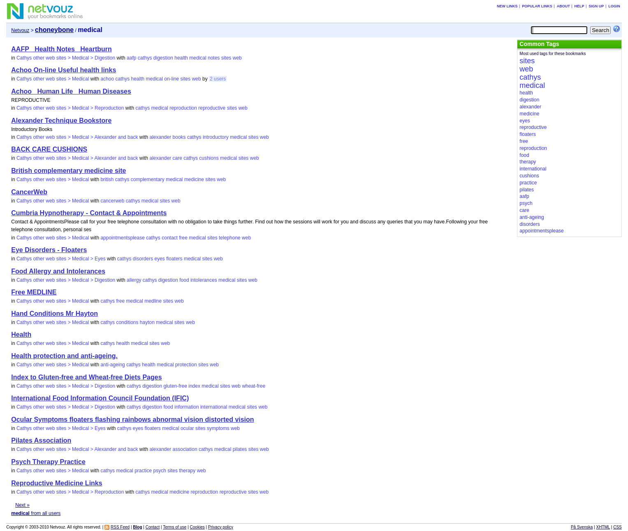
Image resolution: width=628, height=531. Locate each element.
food (184, 280)
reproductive (211, 108)
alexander (160, 137)
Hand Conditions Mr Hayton (54, 313)
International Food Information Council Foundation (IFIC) (100, 398)
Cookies (197, 527)
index (194, 386)
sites (226, 58)
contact (170, 238)
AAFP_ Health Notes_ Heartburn (61, 49)
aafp (131, 58)
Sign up (596, 6)
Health (21, 334)
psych (159, 471)
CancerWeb (29, 191)
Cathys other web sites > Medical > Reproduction (70, 108)
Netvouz (20, 30)
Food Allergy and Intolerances (58, 271)
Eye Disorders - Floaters (49, 249)
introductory (216, 137)
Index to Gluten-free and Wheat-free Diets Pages (86, 377)
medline (153, 301)
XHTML (603, 527)
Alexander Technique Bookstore (61, 120)
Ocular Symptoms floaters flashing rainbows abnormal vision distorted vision (132, 419)
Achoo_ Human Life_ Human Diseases (71, 91)
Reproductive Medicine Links (56, 483)
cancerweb (112, 201)
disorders (143, 259)
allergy (134, 280)
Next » (22, 505)
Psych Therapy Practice (48, 461)
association (185, 449)
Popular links (537, 6)
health (181, 58)
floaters (174, 259)
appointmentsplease (122, 238)
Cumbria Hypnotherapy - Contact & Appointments (89, 212)
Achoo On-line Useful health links (63, 70)
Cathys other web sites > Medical (52, 79)
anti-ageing (112, 365)
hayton (147, 322)
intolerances (203, 280)
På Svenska (582, 527)
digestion (163, 58)
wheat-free (253, 386)
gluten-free (175, 386)
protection (186, 365)
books (179, 137)
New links (507, 6)
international (213, 407)
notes (214, 58)
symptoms (218, 428)
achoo (107, 79)
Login (614, 6)
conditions (127, 322)
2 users (218, 79)
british (107, 179)
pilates (240, 449)
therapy (187, 471)
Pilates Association (41, 440)
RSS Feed (120, 527)
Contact (153, 527)
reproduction (183, 108)
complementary (148, 179)
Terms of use (174, 527)
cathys (145, 58)
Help (579, 6)
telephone (230, 238)
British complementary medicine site (68, 170)
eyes (160, 259)
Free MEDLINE (33, 292)
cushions (208, 158)
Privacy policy (220, 527)
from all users (35, 513)
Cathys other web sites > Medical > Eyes (61, 259)
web (237, 58)
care (177, 158)
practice (143, 471)
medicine (194, 179)
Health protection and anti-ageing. (64, 355)
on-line (171, 79)
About (563, 6)
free (183, 238)
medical (197, 58)
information (186, 407)
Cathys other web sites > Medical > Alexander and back (77, 137)
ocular (187, 428)
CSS (617, 527)
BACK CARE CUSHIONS (49, 149)
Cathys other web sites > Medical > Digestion (65, 58)
